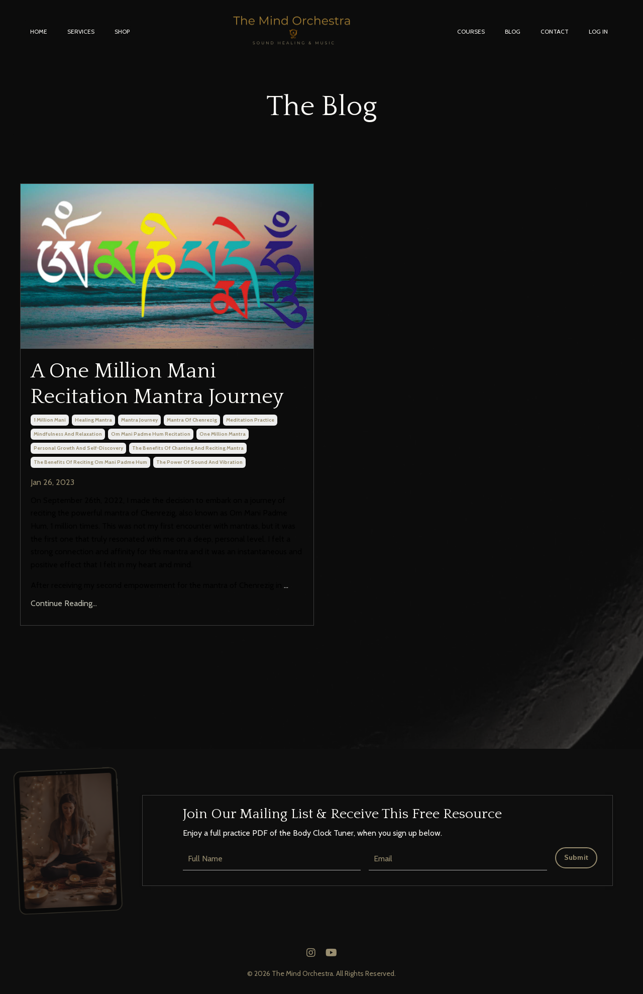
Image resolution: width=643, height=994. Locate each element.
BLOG (512, 31)
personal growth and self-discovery (78, 448)
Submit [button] (576, 857)
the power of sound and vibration (199, 462)
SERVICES (80, 31)
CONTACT (555, 31)
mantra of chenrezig (192, 420)
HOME (38, 31)
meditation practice (250, 420)
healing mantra (93, 420)
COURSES (471, 31)
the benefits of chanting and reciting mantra (188, 448)
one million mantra (222, 434)
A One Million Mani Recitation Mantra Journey (157, 383)
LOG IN (598, 31)
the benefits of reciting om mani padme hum (90, 462)
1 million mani (50, 420)
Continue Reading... (64, 603)
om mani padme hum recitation (150, 434)
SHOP (122, 31)
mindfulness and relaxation (68, 434)
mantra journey (139, 420)
